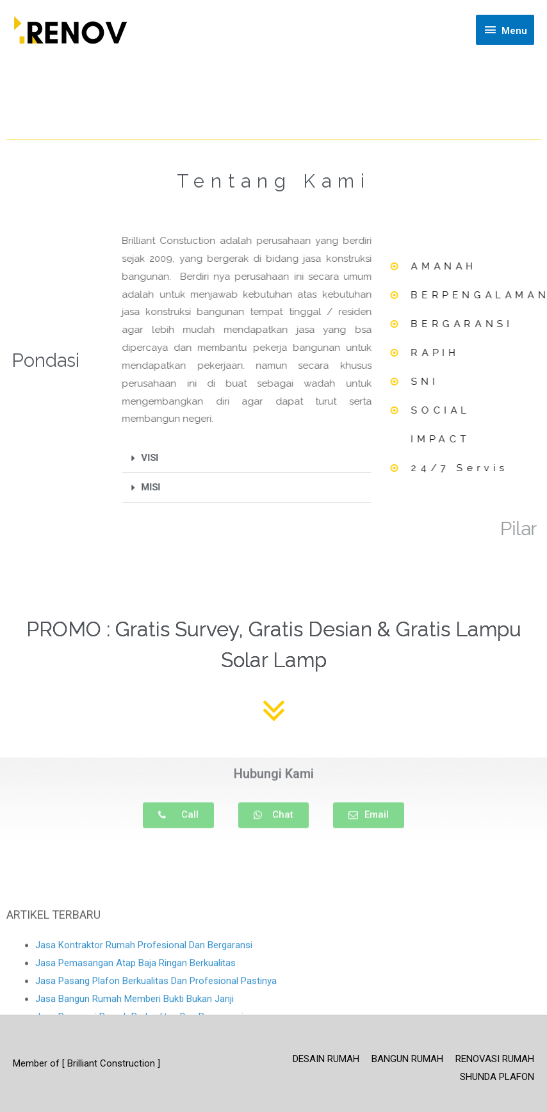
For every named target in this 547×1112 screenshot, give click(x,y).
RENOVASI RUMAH (494, 1059)
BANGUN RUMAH (407, 1059)
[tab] (222, 458)
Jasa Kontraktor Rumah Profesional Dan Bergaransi (143, 1004)
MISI (126, 487)
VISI (125, 457)
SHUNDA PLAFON (497, 1077)
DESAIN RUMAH (326, 1059)
